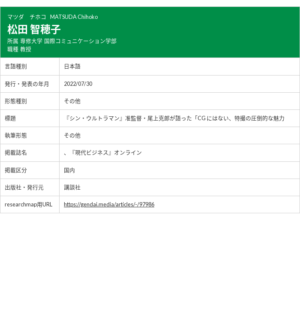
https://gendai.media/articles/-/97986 (109, 204)
